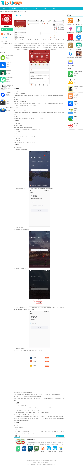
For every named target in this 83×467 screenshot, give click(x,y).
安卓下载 (14, 8)
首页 (4, 8)
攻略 (54, 8)
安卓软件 (35, 8)
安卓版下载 (6, 29)
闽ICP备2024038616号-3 (43, 462)
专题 (45, 8)
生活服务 (15, 11)
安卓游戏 (25, 8)
